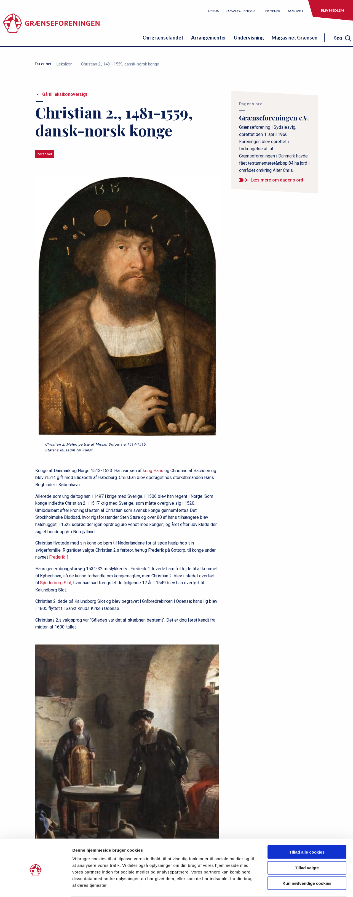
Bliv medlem (332, 10)
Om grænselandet (163, 38)
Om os (213, 11)
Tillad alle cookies (307, 830)
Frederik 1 (59, 557)
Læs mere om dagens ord (277, 180)
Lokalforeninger (242, 11)
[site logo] (51, 26)
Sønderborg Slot (55, 582)
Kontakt (295, 11)
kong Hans (153, 470)
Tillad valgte (307, 846)
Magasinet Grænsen (294, 38)
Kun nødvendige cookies (306, 861)
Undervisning (249, 38)
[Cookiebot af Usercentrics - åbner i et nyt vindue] (36, 886)
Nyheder (272, 11)
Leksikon (65, 64)
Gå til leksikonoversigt (64, 94)
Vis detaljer (287, 886)
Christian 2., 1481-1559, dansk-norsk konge (120, 64)
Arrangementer (208, 38)
